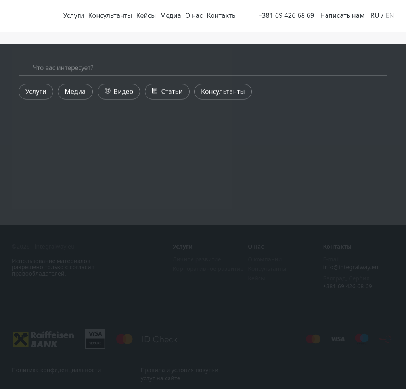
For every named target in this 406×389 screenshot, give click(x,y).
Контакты (222, 15)
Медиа (170, 15)
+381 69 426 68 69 (286, 15)
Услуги (73, 15)
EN (389, 15)
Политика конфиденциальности (56, 370)
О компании (265, 259)
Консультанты (110, 15)
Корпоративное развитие (208, 269)
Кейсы (146, 15)
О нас (194, 15)
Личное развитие (197, 259)
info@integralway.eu (351, 267)
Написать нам (342, 15)
